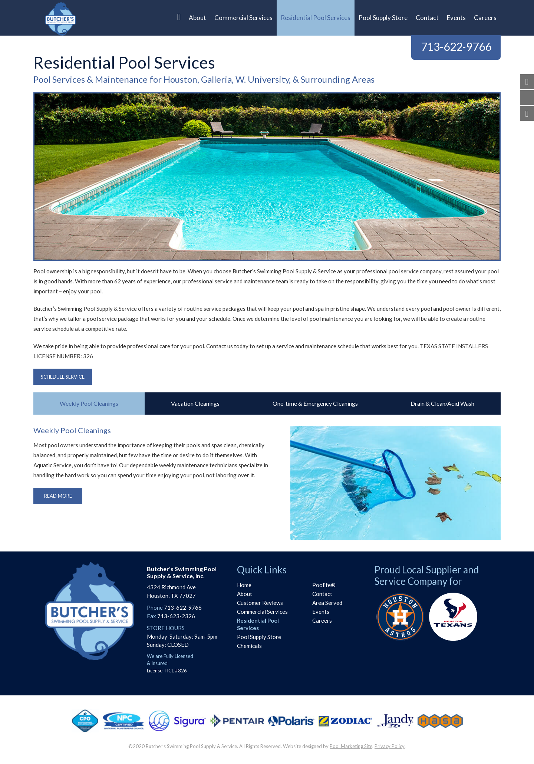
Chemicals (249, 645)
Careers (322, 620)
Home (244, 585)
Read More (58, 496)
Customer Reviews (260, 602)
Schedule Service (63, 377)
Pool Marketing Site (351, 746)
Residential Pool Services (258, 624)
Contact (322, 593)
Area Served (327, 602)
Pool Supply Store (259, 636)
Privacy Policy (390, 746)
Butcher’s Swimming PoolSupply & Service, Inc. (182, 572)
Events (320, 611)
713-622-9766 (456, 46)
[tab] (89, 403)
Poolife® (324, 585)
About (244, 593)
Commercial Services (262, 611)
